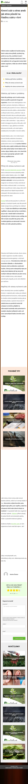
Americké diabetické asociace (13, 185)
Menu (25, 2)
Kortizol (3, 216)
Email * (4, 646)
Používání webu (15, 782)
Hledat (22, 2)
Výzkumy (14, 528)
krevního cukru (15, 539)
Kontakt (21, 782)
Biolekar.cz (4, 5)
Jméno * (4, 639)
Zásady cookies (8, 782)
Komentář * (5, 619)
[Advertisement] (14, 35)
